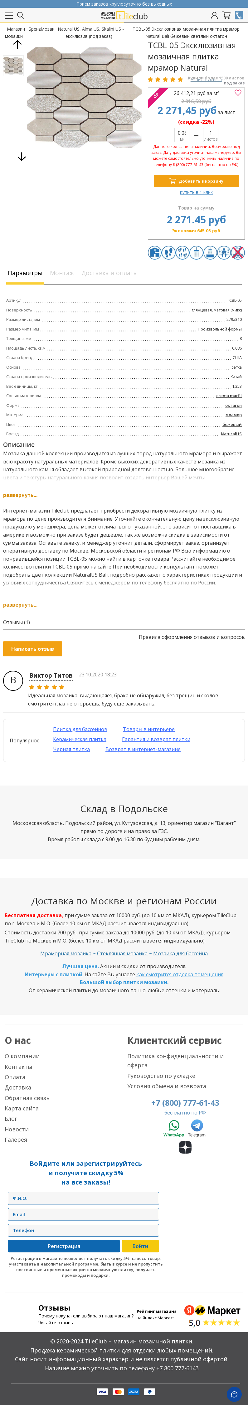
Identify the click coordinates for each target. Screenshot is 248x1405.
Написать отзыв (32, 648)
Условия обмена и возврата (166, 1086)
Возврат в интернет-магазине (143, 749)
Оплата (15, 1077)
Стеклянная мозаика (122, 953)
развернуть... (20, 495)
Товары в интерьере (149, 729)
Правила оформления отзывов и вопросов (192, 637)
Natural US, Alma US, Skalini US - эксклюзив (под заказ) (91, 32)
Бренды (34, 29)
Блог (11, 1118)
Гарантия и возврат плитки (156, 739)
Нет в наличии (210, 135)
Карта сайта (22, 1108)
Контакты (18, 1066)
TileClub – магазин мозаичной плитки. (139, 1341)
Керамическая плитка (79, 739)
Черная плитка (71, 749)
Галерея (16, 1139)
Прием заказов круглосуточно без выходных (124, 4)
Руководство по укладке (161, 1075)
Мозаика (48, 29)
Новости (17, 1129)
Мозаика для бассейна (180, 953)
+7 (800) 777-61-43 (185, 1102)
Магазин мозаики (15, 32)
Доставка (18, 1087)
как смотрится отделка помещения (179, 974)
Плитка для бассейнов (80, 729)
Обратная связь (27, 1098)
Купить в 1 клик (196, 192)
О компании (22, 1056)
